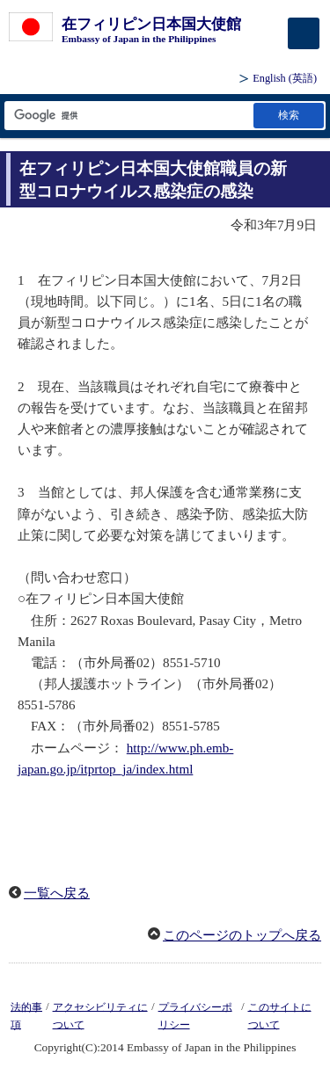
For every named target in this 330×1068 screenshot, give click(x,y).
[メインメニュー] (303, 33)
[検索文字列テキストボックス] (127, 115)
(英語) (285, 78)
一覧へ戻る (57, 893)
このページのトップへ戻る (242, 935)
